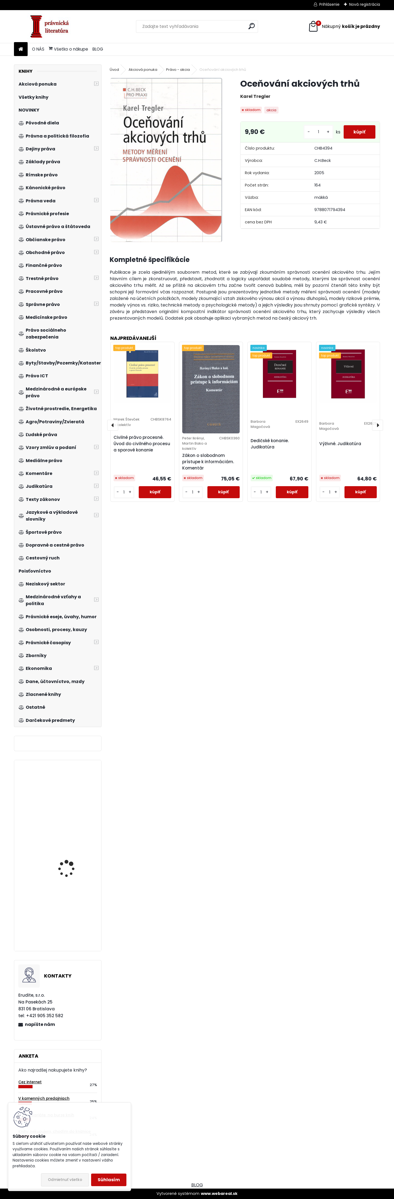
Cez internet (30, 1082)
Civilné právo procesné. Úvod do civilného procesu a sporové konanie (142, 443)
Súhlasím (109, 1180)
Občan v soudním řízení (73, 851)
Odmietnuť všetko (65, 1179)
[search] (251, 26)
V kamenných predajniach (43, 1098)
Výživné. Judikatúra (340, 444)
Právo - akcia (178, 69)
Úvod (114, 69)
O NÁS (38, 49)
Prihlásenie (329, 4)
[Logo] (51, 26)
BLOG (97, 49)
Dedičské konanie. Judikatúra (270, 444)
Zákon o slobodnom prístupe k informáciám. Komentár (208, 462)
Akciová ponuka (143, 69)
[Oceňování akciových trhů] (166, 160)
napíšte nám (40, 1024)
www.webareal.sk (219, 1193)
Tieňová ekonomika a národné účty (70, 913)
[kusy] (316, 132)
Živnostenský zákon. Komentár (69, 794)
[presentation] (112, 425)
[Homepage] (21, 49)
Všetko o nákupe (68, 49)
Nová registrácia (364, 4)
